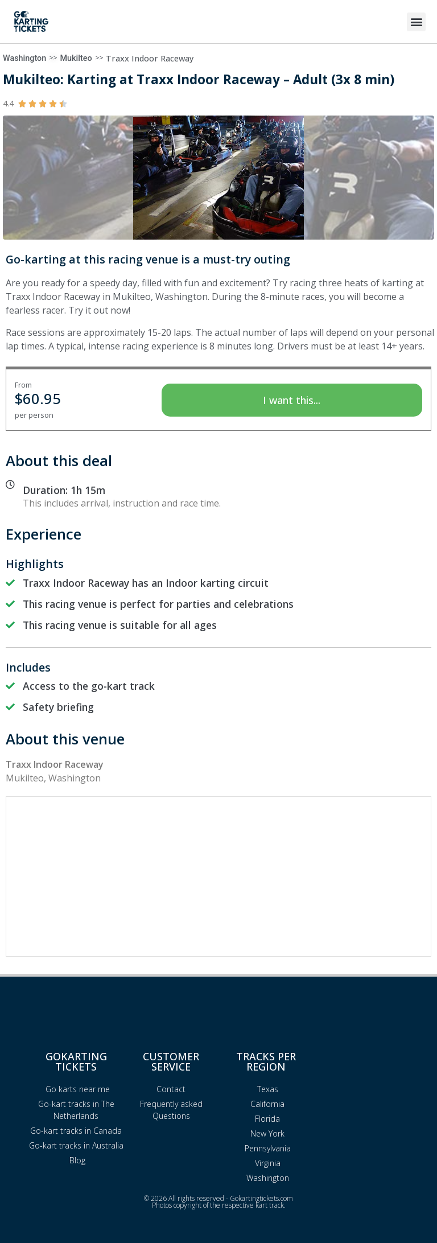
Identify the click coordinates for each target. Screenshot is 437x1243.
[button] (416, 22)
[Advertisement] (218, 876)
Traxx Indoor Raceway (149, 58)
